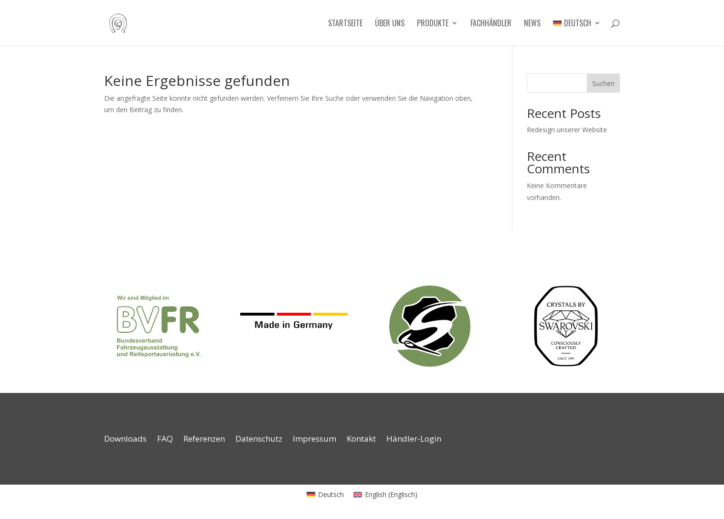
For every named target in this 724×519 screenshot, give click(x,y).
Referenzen (204, 439)
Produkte (432, 24)
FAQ (165, 439)
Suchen (603, 83)
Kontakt (361, 439)
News (532, 24)
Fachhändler (490, 24)
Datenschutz (258, 439)
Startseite (345, 24)
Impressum (314, 439)
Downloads (125, 439)
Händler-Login (413, 439)
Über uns (390, 24)
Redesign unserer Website (567, 129)
